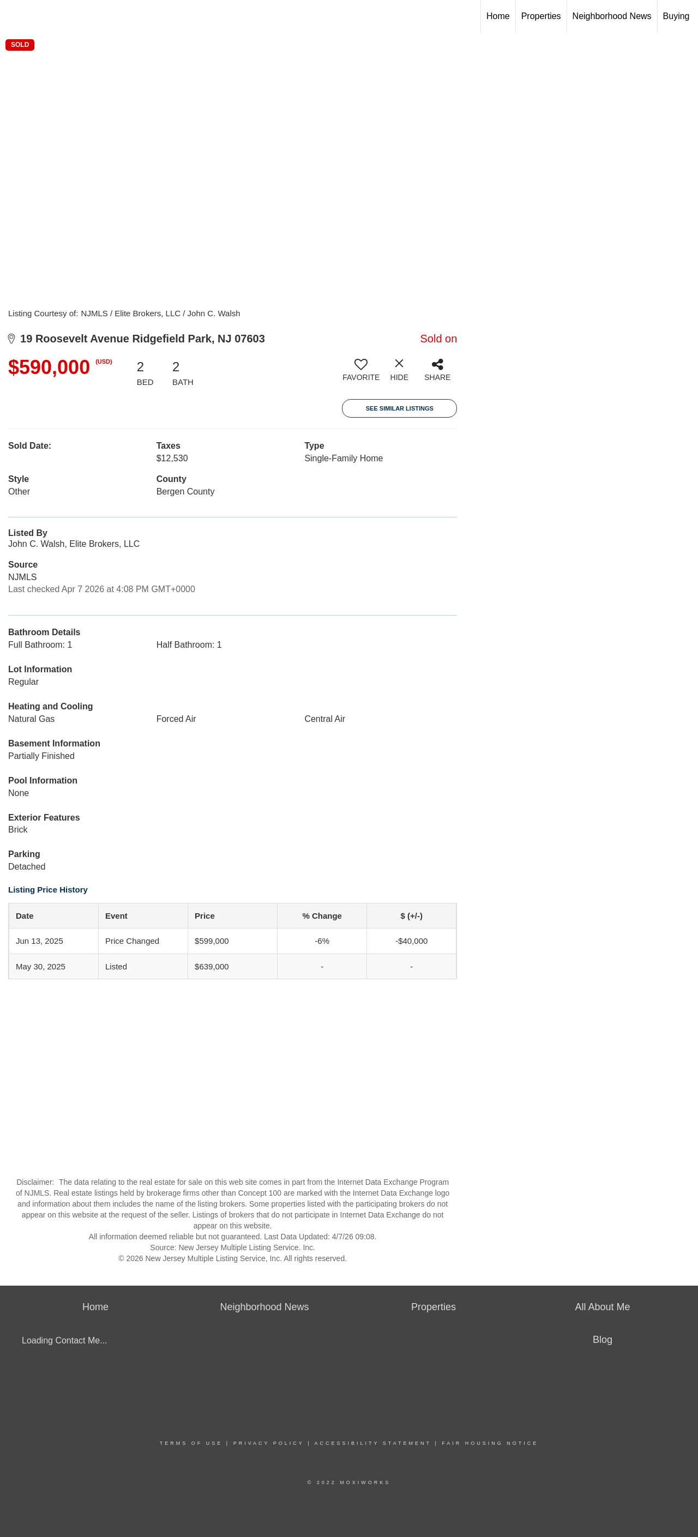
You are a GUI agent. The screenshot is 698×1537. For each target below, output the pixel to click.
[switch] (361, 374)
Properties (541, 16)
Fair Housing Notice (490, 1443)
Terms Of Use (191, 1443)
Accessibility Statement (373, 1443)
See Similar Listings (400, 408)
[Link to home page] (14, 16)
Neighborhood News (612, 16)
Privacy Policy (268, 1443)
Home (498, 16)
